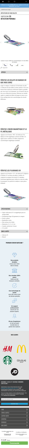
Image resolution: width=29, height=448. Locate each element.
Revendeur (14, 422)
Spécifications (14, 209)
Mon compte (14, 425)
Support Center (14, 416)
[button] (26, 1)
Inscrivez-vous (14, 403)
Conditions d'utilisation (21, 432)
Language (19, 1)
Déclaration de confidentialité (7, 434)
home (3, 1)
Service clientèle (14, 413)
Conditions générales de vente (7, 432)
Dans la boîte (14, 231)
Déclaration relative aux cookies (21, 434)
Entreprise (14, 419)
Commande (14, 443)
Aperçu (14, 72)
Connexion (9, 1)
